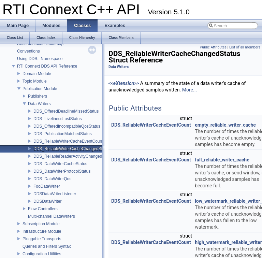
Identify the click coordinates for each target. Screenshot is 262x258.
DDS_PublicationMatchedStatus (62, 133)
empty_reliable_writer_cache (225, 125)
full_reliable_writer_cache (222, 159)
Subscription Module (41, 223)
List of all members (244, 47)
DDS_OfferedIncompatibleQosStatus (66, 126)
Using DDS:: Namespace (39, 58)
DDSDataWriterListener (54, 193)
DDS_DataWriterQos (52, 178)
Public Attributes (213, 47)
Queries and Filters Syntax (47, 246)
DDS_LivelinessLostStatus (57, 118)
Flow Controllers (43, 208)
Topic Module (35, 81)
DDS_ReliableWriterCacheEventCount (68, 141)
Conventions (28, 51)
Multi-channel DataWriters (51, 216)
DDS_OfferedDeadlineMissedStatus (66, 111)
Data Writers (39, 103)
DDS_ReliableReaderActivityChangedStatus (73, 156)
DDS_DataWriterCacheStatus (60, 163)
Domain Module (37, 73)
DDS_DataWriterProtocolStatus (61, 171)
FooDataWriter (46, 186)
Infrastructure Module (42, 231)
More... (189, 89)
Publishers (37, 96)
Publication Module (40, 88)
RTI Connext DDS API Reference (47, 66)
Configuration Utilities (42, 254)
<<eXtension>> (123, 83)
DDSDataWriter (47, 201)
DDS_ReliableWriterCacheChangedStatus (71, 148)
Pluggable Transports (42, 238)
